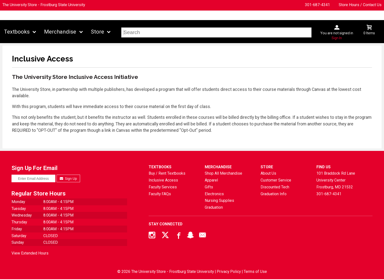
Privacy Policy (229, 271)
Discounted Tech (275, 187)
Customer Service (276, 180)
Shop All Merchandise (223, 173)
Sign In (337, 38)
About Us (268, 173)
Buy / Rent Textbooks (167, 173)
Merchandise (60, 32)
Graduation (214, 207)
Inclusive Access (163, 180)
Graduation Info (274, 194)
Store (97, 32)
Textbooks (17, 32)
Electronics (214, 194)
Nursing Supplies (219, 200)
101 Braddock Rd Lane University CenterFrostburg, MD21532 (335, 180)
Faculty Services (163, 187)
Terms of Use (255, 271)
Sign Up (68, 179)
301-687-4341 (317, 4)
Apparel (211, 180)
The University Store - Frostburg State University (43, 4)
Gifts (209, 187)
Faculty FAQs (160, 194)
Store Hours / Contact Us (360, 4)
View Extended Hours (30, 253)
